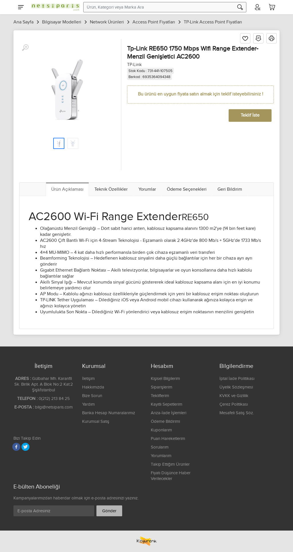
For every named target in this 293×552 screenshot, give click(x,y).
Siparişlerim (161, 387)
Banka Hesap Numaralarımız (108, 412)
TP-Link (134, 64)
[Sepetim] (272, 7)
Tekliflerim (160, 395)
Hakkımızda (93, 387)
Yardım (88, 404)
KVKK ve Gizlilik (233, 395)
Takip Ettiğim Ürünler (170, 464)
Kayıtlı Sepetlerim (166, 404)
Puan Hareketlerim (168, 438)
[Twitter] (25, 447)
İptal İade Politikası (236, 378)
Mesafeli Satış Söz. (236, 412)
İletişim (88, 378)
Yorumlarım (161, 455)
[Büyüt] (25, 48)
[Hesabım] (257, 7)
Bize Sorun (92, 395)
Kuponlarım (161, 430)
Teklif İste (250, 115)
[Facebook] (16, 447)
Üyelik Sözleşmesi (236, 387)
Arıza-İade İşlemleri (168, 412)
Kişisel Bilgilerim (165, 378)
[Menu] (20, 7)
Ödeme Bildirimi (165, 421)
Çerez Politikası (233, 404)
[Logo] (54, 7)
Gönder (109, 511)
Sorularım (160, 447)
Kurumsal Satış (95, 421)
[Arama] (240, 7)
